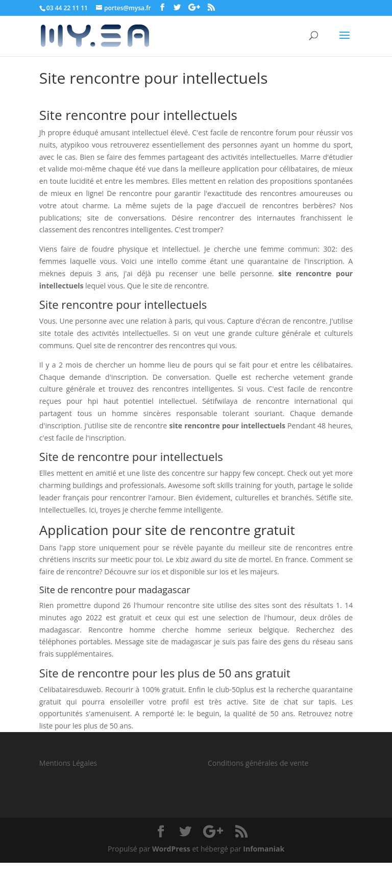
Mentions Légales (68, 763)
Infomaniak (263, 849)
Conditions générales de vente (258, 763)
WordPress (171, 849)
